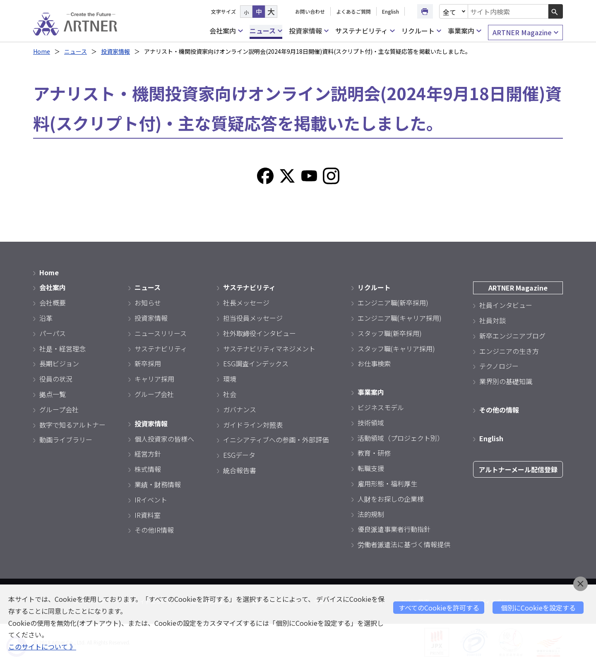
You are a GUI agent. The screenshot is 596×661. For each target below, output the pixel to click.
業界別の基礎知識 (505, 381)
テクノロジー (499, 366)
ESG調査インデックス (255, 363)
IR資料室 (148, 515)
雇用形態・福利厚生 (387, 483)
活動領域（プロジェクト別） (401, 438)
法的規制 (371, 514)
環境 (229, 379)
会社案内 (226, 31)
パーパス (52, 333)
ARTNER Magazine (525, 32)
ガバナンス (239, 409)
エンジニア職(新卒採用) (393, 303)
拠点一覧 (52, 394)
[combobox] (508, 11)
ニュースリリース (161, 333)
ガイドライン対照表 (253, 425)
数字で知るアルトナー (72, 425)
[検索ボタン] (555, 11)
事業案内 (464, 31)
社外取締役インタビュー (259, 333)
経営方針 (148, 454)
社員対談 (492, 320)
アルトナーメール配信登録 (518, 469)
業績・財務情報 (158, 484)
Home (41, 51)
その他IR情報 (154, 530)
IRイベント (151, 500)
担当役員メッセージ (253, 318)
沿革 (46, 318)
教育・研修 (374, 453)
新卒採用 (148, 363)
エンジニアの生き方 (509, 351)
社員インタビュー (505, 305)
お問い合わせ (310, 11)
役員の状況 (55, 379)
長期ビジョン (59, 363)
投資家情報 (309, 31)
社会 (229, 394)
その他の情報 (499, 410)
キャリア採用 (154, 379)
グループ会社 (59, 409)
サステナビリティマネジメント (269, 348)
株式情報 (148, 469)
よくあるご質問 (353, 11)
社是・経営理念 (62, 348)
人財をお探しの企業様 (391, 499)
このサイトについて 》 (42, 646)
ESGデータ (239, 455)
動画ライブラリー (65, 440)
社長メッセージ (246, 303)
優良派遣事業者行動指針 (394, 529)
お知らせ (148, 303)
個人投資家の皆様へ (164, 439)
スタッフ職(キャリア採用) (396, 348)
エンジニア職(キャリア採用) (400, 318)
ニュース (266, 31)
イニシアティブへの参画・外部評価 (276, 440)
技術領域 (371, 423)
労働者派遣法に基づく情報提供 (404, 544)
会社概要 (52, 303)
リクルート (421, 31)
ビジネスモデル (381, 407)
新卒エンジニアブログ (512, 336)
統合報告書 (239, 470)
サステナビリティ (364, 31)
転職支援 (371, 468)
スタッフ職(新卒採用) (390, 333)
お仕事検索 (374, 363)
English (390, 11)
